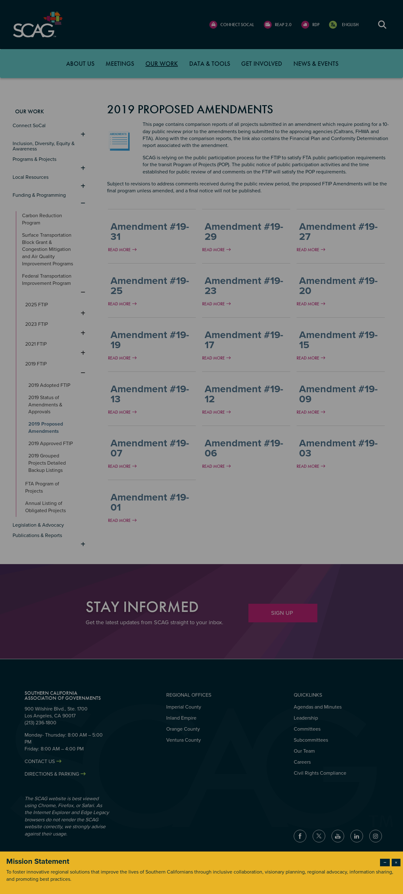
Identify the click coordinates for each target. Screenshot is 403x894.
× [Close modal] (396, 862)
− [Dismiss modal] (384, 862)
